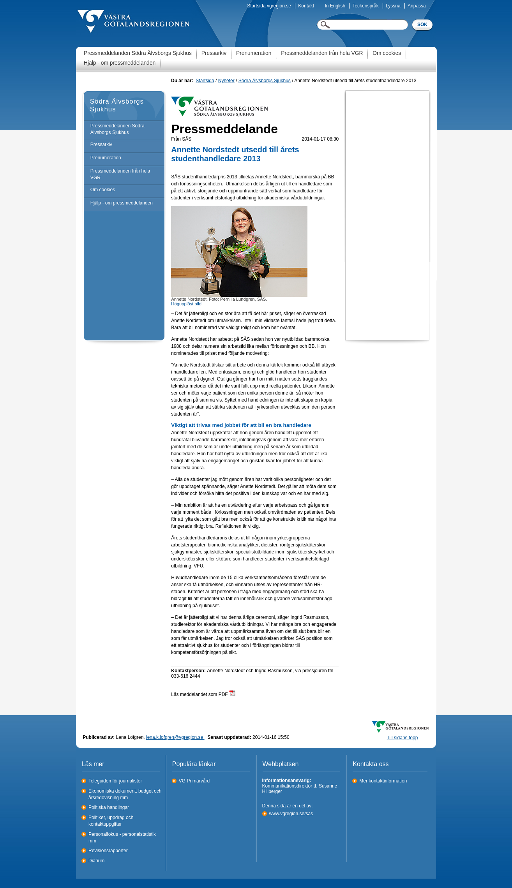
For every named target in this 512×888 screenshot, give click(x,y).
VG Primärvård (194, 781)
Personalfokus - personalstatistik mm (122, 838)
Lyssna (393, 6)
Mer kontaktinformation (383, 781)
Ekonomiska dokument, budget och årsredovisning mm (124, 794)
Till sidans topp (402, 737)
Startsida (205, 80)
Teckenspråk (365, 6)
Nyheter (226, 80)
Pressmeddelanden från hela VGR (322, 53)
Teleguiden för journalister (115, 781)
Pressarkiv (213, 53)
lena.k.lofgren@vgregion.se (175, 737)
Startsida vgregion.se (269, 6)
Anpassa (417, 6)
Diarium (96, 860)
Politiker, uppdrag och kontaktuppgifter (110, 821)
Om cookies (387, 53)
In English (335, 6)
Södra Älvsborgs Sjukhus (264, 80)
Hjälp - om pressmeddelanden (119, 63)
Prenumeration (254, 53)
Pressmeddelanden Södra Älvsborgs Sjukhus (138, 53)
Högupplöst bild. (187, 303)
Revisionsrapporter (108, 850)
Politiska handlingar (108, 807)
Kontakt (306, 6)
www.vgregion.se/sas (291, 813)
